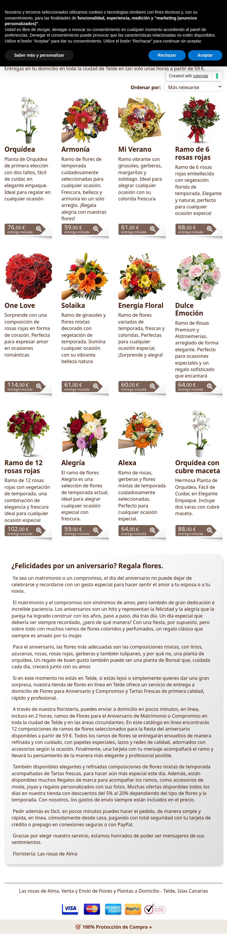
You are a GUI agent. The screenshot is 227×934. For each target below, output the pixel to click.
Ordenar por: (146, 87)
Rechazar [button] (167, 55)
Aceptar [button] (205, 55)
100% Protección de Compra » (113, 927)
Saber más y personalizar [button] (39, 55)
